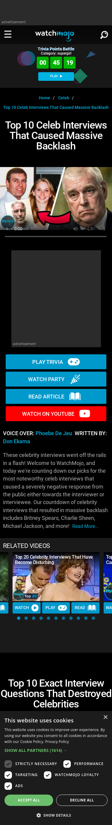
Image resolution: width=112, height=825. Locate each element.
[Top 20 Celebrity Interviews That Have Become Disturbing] (56, 576)
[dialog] (56, 768)
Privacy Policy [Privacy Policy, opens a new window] (57, 741)
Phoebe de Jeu (54, 433)
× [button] (105, 717)
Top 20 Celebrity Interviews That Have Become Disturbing (54, 559)
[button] (18, 618)
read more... (85, 526)
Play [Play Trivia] (56, 607)
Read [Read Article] (85, 608)
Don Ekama (16, 441)
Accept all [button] (29, 800)
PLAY (56, 76)
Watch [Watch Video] (27, 607)
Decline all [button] (82, 800)
